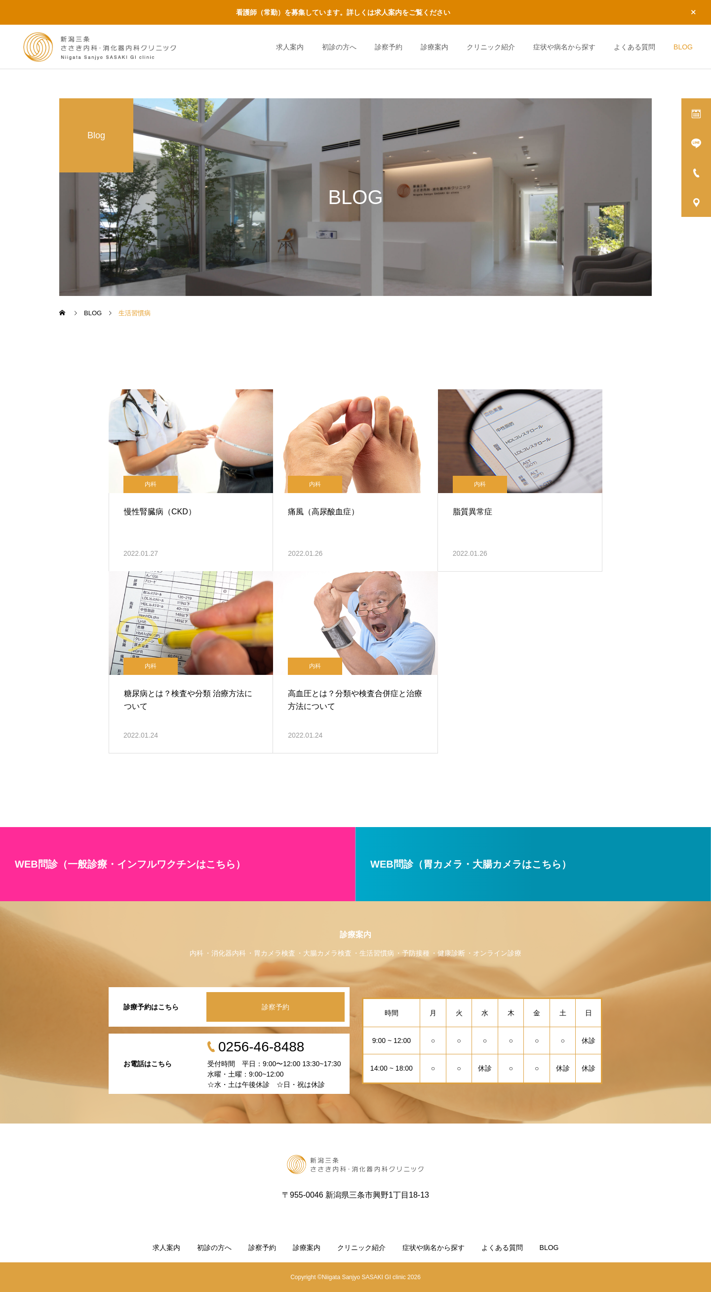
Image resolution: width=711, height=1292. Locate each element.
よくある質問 (634, 47)
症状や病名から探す (564, 47)
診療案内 (434, 47)
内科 (151, 484)
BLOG (683, 47)
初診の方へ (339, 47)
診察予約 (388, 47)
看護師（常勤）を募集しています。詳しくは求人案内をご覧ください (343, 12)
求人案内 (290, 47)
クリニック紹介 (491, 47)
